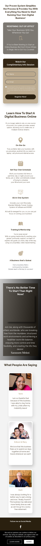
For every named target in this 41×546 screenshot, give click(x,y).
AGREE (29, 542)
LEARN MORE (15, 542)
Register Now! (20, 96)
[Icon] (20, 526)
